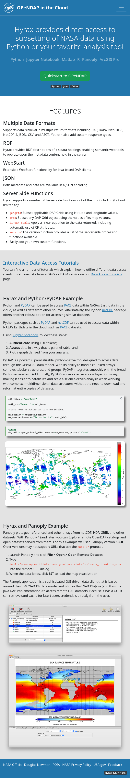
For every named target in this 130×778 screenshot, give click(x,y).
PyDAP (25, 305)
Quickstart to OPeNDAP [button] (65, 75)
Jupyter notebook (25, 335)
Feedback (115, 765)
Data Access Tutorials (106, 274)
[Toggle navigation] (121, 8)
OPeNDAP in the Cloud (42, 8)
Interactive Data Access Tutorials (41, 263)
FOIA (56, 765)
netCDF (107, 310)
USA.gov (99, 765)
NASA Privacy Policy (76, 765)
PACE (68, 305)
